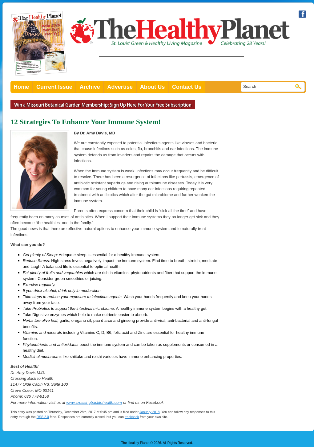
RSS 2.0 (43, 417)
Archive (89, 87)
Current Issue (54, 87)
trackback (132, 417)
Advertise (120, 87)
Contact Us (187, 87)
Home (21, 87)
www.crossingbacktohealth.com (94, 402)
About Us (152, 87)
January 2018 (149, 412)
